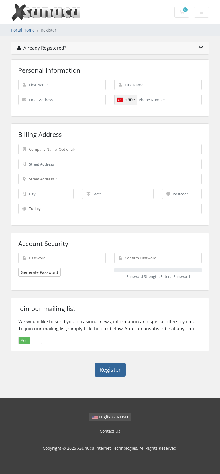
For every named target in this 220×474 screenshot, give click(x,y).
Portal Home (23, 30)
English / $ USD (110, 417)
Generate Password (39, 272)
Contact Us (110, 431)
